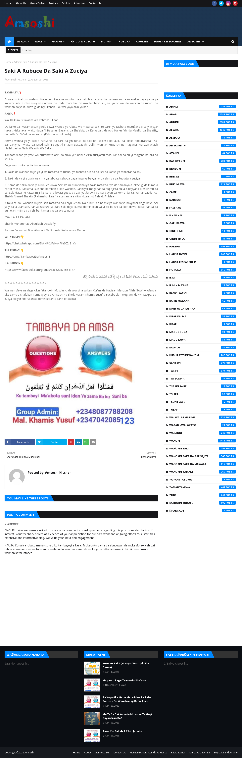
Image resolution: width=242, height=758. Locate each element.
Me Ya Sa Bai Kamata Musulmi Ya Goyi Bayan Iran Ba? (127, 716)
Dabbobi (202, 200)
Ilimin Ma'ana (202, 285)
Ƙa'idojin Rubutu (202, 503)
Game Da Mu (37, 3)
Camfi (202, 192)
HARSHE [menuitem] (57, 41)
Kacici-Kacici (202, 293)
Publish (66, 3)
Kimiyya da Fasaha (202, 308)
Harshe (202, 246)
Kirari (202, 324)
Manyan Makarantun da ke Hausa (148, 752)
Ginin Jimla (202, 238)
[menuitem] (9, 41)
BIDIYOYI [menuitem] (107, 41)
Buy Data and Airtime (226, 752)
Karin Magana (202, 301)
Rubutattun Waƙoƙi (202, 355)
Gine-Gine (202, 231)
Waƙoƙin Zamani (202, 472)
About (87, 752)
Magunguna (202, 332)
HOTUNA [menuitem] (124, 41)
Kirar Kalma (202, 316)
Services (53, 3)
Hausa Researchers (202, 262)
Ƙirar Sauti (202, 510)
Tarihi (202, 371)
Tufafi (202, 409)
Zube (202, 495)
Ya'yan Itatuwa (202, 479)
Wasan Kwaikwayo (202, 425)
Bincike (202, 176)
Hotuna (202, 270)
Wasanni (202, 433)
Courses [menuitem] (142, 41)
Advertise (79, 3)
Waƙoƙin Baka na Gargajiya (202, 456)
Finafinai (202, 215)
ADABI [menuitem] (39, 41)
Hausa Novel (202, 254)
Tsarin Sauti (202, 386)
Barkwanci (202, 161)
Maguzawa (202, 339)
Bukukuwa (202, 184)
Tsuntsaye (202, 402)
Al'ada (202, 130)
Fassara (202, 207)
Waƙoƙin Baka (202, 448)
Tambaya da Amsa (199, 752)
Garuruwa (202, 223)
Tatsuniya (202, 378)
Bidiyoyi (202, 169)
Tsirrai (202, 394)
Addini (17, 62)
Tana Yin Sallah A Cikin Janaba (122, 731)
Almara (202, 137)
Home (8, 3)
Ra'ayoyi (202, 347)
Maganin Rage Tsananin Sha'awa (124, 680)
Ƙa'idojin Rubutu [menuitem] (83, 41)
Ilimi (202, 277)
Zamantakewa (202, 487)
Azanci (202, 153)
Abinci (202, 106)
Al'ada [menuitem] (21, 41)
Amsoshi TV (202, 145)
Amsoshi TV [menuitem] (195, 41)
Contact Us (95, 3)
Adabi (202, 114)
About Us (21, 3)
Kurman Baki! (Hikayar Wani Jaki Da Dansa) (126, 665)
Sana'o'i (202, 363)
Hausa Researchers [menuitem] (167, 41)
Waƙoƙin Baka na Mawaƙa (202, 464)
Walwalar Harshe (202, 417)
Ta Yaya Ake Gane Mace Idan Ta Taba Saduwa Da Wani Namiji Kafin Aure (127, 699)
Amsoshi (29, 752)
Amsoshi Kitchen (16, 79)
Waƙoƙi (202, 440)
